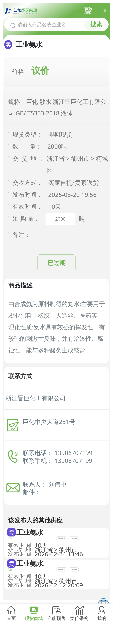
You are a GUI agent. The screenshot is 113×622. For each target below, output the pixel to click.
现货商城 (34, 618)
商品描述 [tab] (20, 286)
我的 (101, 618)
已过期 (57, 263)
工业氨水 (29, 532)
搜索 (96, 24)
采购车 (88, 10)
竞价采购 (79, 618)
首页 (11, 618)
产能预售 (56, 618)
